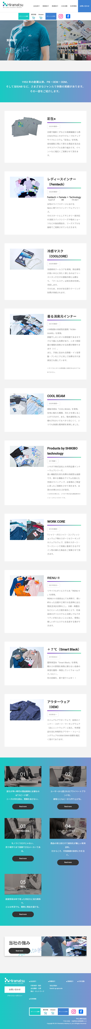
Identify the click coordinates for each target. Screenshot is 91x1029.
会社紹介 (36, 6)
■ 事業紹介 (51, 981)
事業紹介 (45, 6)
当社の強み (53, 985)
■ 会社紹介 (32, 981)
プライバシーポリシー (14, 995)
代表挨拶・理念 (36, 985)
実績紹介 (55, 6)
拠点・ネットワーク (37, 991)
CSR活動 (64, 6)
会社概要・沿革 (36, 988)
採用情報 (73, 6)
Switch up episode (56, 988)
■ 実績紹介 (69, 981)
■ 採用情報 (32, 999)
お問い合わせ (84, 6)
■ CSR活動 (81, 981)
